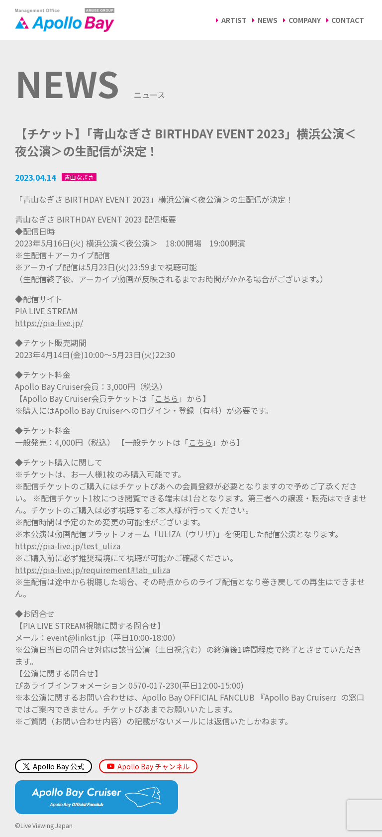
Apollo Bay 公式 (53, 766)
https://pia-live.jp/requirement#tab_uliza (92, 570)
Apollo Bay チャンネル (153, 766)
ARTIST (234, 20)
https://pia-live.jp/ (49, 323)
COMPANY (304, 20)
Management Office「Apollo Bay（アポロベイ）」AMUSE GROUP (64, 19)
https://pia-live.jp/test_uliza (67, 546)
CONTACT (347, 20)
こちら (167, 398)
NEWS (268, 20)
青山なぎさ (79, 177)
